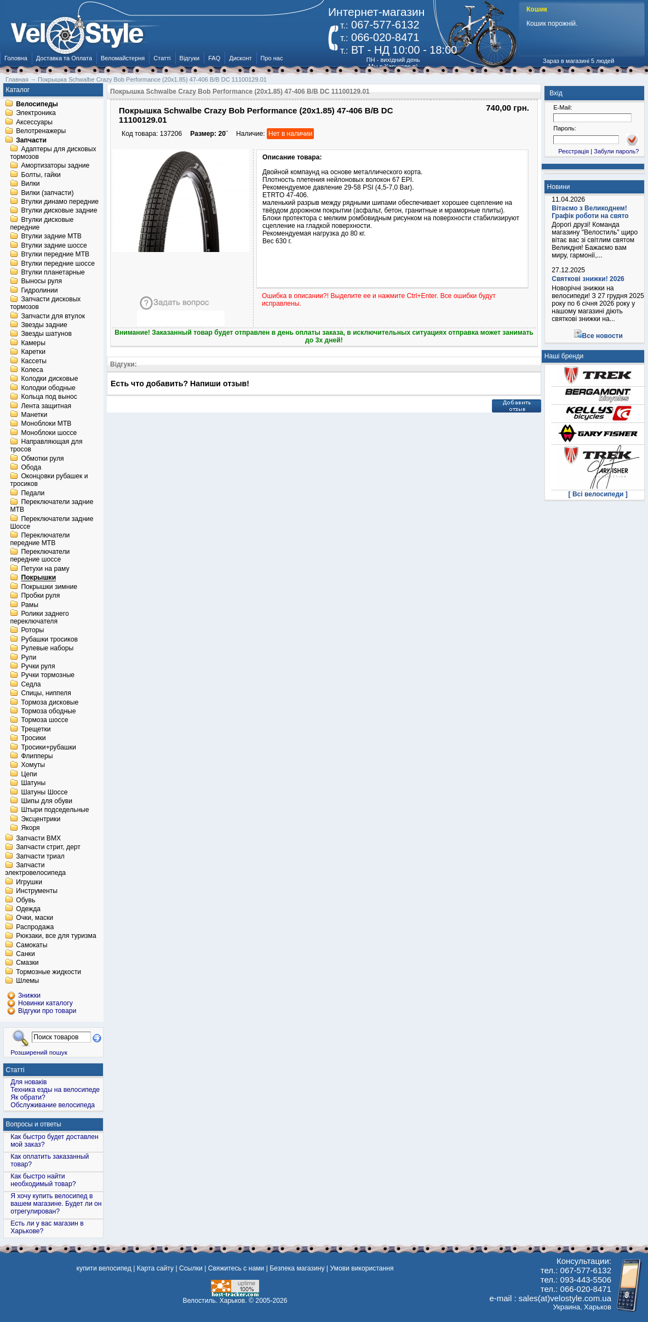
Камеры (33, 343)
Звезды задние (44, 325)
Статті (161, 58)
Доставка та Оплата (64, 58)
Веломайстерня (123, 58)
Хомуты (33, 765)
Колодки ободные (48, 388)
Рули (28, 657)
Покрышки (38, 578)
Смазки (27, 963)
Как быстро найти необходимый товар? (43, 1180)
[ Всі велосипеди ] (598, 494)
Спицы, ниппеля (46, 693)
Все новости (602, 336)
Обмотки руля (42, 458)
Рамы (29, 605)
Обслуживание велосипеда (52, 1105)
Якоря (30, 828)
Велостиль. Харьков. (215, 1300)
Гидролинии (39, 290)
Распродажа (35, 927)
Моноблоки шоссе (49, 433)
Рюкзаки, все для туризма (56, 936)
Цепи (29, 774)
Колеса (32, 370)
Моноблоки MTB (46, 424)
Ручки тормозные (47, 675)
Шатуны (33, 783)
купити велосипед (103, 1268)
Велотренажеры (41, 131)
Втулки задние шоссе (54, 245)
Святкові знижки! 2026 (588, 279)
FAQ (214, 58)
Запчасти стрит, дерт (48, 847)
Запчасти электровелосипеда (35, 869)
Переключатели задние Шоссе (51, 522)
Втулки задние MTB (51, 237)
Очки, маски (34, 918)
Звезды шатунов (46, 334)
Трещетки (35, 729)
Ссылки (191, 1268)
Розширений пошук (38, 1052)
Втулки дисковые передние (41, 223)
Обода (31, 467)
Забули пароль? (616, 151)
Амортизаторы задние (55, 166)
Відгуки (190, 58)
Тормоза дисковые (49, 702)
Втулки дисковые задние (59, 211)
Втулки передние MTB (55, 255)
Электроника (36, 113)
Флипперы (37, 756)
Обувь (25, 900)
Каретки (33, 352)
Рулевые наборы (47, 649)
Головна (15, 58)
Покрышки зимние (49, 587)
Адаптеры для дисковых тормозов (53, 153)
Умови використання (361, 1268)
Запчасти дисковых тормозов (45, 303)
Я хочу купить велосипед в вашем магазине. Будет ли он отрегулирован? (55, 1203)
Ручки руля (38, 666)
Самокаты (31, 945)
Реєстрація (573, 151)
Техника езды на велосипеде (55, 1090)
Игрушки (29, 882)
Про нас (272, 58)
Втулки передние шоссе (58, 263)
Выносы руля (41, 281)
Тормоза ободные (48, 711)
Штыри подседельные (55, 810)
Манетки (34, 415)
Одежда (28, 909)
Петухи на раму (45, 569)
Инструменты (37, 891)
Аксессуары (34, 122)
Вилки (30, 184)
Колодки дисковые (49, 379)
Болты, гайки (40, 175)
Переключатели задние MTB (51, 506)
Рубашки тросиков (49, 639)
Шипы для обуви (46, 801)
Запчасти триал (40, 856)
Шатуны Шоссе (44, 792)
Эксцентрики (40, 819)
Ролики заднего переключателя (39, 617)
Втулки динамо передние (60, 201)
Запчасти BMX (38, 838)
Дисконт (240, 58)
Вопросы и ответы (33, 1124)
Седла (31, 684)
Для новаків (28, 1082)
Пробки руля (40, 596)
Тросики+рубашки (48, 747)
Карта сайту (155, 1268)
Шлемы (27, 981)
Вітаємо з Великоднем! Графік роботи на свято (590, 212)
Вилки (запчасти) (47, 193)
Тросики (33, 738)
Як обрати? (27, 1097)
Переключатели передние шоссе (40, 556)
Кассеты (34, 361)
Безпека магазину (296, 1268)
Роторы (32, 630)
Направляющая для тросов (46, 446)
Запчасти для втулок (53, 316)
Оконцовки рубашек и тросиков (49, 480)
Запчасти (31, 140)
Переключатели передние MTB (40, 539)
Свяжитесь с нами (236, 1268)
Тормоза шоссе (44, 720)
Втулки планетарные (52, 272)
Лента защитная (46, 406)
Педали (32, 493)
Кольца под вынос (49, 397)
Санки (25, 954)
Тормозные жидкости (48, 972)
